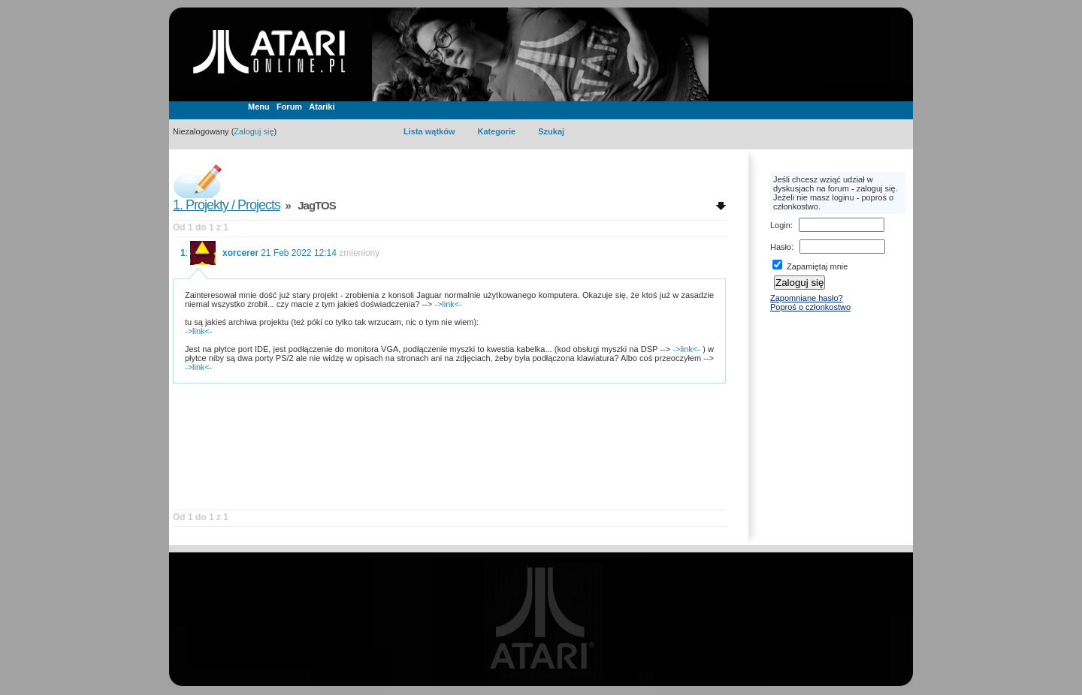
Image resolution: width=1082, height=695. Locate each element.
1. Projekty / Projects (226, 204)
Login (780, 225)
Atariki (321, 106)
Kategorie (496, 131)
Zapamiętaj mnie (810, 266)
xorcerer (240, 253)
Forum (289, 106)
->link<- (448, 303)
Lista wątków (429, 131)
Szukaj (551, 131)
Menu (259, 106)
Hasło (780, 246)
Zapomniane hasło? (806, 297)
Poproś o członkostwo (810, 306)
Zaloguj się (254, 131)
